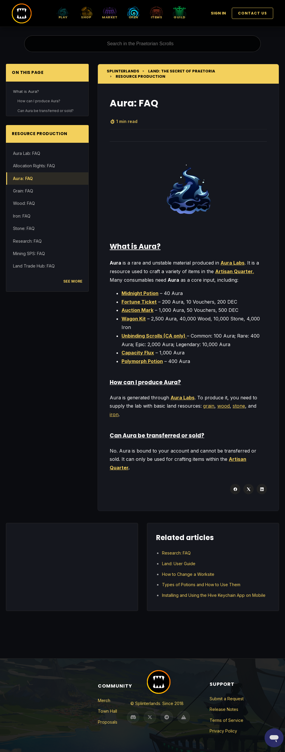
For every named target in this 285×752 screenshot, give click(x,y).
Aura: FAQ (23, 178)
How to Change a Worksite (188, 574)
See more (72, 281)
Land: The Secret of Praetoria (181, 71)
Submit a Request (227, 698)
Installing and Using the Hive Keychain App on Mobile (213, 595)
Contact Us (252, 13)
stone (239, 406)
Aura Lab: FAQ (26, 153)
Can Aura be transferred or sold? (45, 110)
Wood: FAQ (24, 203)
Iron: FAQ (21, 215)
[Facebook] (235, 489)
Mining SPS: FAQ (29, 253)
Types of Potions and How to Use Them (201, 584)
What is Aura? (26, 91)
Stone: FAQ (24, 228)
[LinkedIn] (262, 489)
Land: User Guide (178, 563)
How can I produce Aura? (38, 101)
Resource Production (140, 76)
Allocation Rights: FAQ (34, 165)
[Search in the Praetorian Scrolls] (142, 43)
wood (223, 406)
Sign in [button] (218, 13)
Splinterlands (123, 71)
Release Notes (224, 709)
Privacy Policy (223, 730)
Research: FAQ (27, 241)
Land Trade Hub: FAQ (34, 265)
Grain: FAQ (23, 190)
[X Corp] (248, 489)
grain (208, 406)
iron (114, 414)
